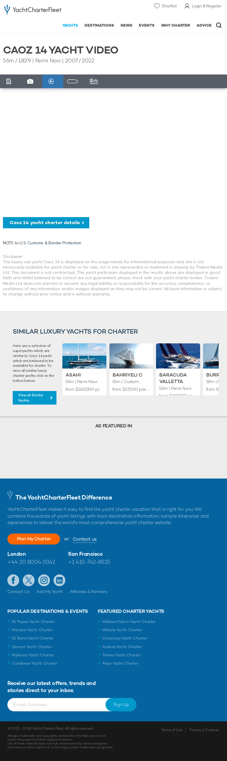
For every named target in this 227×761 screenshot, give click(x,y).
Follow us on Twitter (29, 580)
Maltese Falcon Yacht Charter (129, 621)
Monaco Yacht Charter (32, 629)
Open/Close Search (219, 25)
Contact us (88, 539)
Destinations (99, 25)
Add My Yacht (49, 591)
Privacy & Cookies (204, 730)
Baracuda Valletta (173, 378)
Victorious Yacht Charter (124, 638)
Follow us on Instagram (44, 580)
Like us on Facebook (13, 580)
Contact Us (18, 591)
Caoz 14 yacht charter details (45, 222)
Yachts (70, 25)
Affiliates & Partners (88, 591)
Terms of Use (171, 730)
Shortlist (169, 6)
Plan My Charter (35, 539)
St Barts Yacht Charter (32, 638)
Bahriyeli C (127, 375)
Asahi (73, 375)
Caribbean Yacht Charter (34, 663)
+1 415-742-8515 (89, 561)
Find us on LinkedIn (59, 580)
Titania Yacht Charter (121, 654)
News (126, 25)
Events (147, 25)
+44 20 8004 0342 (31, 561)
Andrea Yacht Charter (122, 646)
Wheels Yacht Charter (122, 629)
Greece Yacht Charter (32, 646)
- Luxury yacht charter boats (32, 11)
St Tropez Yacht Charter (33, 621)
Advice (204, 25)
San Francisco (85, 553)
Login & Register (207, 6)
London (16, 553)
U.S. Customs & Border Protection (50, 242)
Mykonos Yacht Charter (33, 654)
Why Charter (175, 25)
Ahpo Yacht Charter (120, 663)
